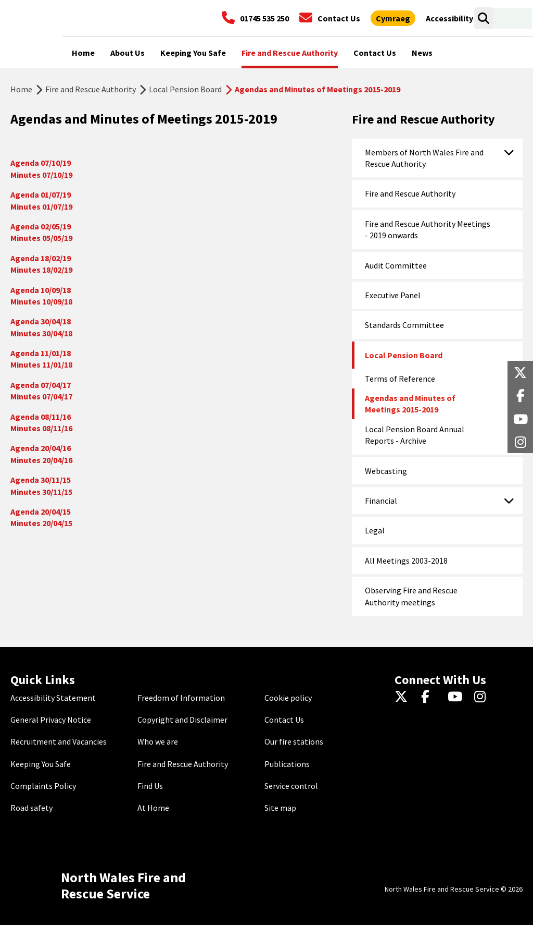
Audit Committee (396, 265)
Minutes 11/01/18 (41, 364)
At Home (153, 807)
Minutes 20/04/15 (41, 523)
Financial (381, 500)
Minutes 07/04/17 (41, 396)
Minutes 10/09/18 (41, 301)
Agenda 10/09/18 (40, 290)
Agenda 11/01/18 (40, 353)
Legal (375, 530)
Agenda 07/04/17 (40, 385)
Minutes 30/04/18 (41, 333)
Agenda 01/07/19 (42, 194)
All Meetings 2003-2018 (406, 560)
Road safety (31, 807)
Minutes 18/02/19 (41, 269)
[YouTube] (457, 697)
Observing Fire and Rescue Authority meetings (411, 596)
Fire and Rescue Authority (90, 89)
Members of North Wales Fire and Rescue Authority (424, 158)
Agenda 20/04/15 (40, 511)
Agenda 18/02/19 (40, 258)
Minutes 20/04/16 (41, 460)
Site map (280, 807)
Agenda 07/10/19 (40, 162)
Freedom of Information (181, 697)
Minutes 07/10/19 (41, 174)
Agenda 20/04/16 (40, 448)
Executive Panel (393, 295)
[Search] (483, 18)
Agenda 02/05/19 (40, 226)
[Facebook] (430, 697)
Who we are (157, 741)
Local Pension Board (185, 89)
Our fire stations (293, 741)
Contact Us (284, 719)
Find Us (150, 786)
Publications (287, 764)
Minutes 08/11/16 (41, 428)
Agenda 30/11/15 (40, 479)
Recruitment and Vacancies (58, 741)
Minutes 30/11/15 (41, 491)
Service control (291, 786)
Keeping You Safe (40, 764)
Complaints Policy (43, 786)
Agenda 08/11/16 (40, 416)
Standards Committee (404, 325)
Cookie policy (288, 697)
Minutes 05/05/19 (41, 238)
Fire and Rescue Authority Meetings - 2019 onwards (427, 229)
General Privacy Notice (50, 719)
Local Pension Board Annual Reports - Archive (414, 435)
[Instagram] (483, 697)
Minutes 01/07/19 (41, 206)
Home (21, 89)
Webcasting (386, 471)
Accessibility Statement (53, 697)
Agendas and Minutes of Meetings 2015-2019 (410, 404)
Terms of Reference (400, 378)
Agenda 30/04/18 (40, 321)
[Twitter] (404, 697)
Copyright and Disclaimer (182, 719)
